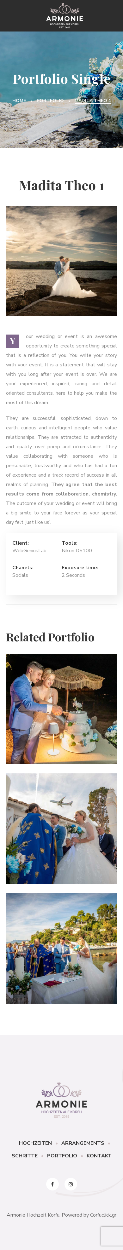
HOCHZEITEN (35, 1143)
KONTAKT (99, 1155)
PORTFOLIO (62, 1155)
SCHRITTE (25, 1155)
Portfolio (50, 101)
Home (19, 101)
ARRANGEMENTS (82, 1143)
